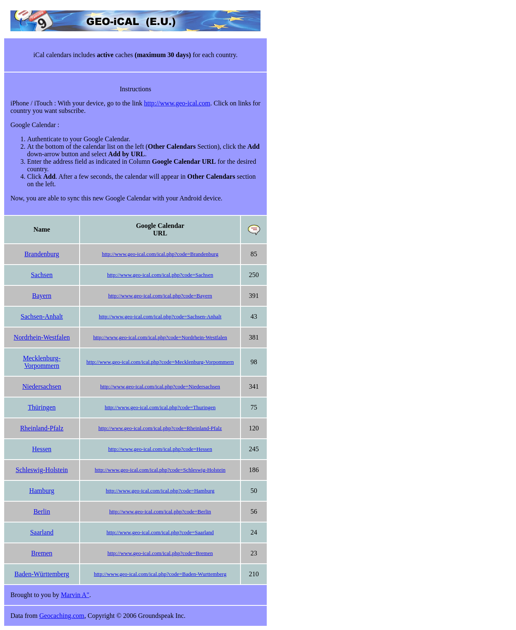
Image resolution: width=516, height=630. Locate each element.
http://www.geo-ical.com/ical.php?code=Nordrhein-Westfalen (160, 337)
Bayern (41, 295)
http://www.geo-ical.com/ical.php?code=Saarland (159, 532)
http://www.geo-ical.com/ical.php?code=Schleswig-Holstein (160, 470)
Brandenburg (42, 254)
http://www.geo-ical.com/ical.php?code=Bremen (160, 553)
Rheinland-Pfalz (41, 428)
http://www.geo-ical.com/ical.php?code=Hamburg (160, 491)
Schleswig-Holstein (42, 469)
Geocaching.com (61, 615)
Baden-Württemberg (42, 574)
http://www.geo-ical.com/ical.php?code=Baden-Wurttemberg (160, 574)
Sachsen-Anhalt (42, 316)
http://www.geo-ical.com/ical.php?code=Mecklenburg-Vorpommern (160, 362)
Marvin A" (75, 594)
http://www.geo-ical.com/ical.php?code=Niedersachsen (160, 386)
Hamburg (41, 490)
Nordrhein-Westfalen (42, 337)
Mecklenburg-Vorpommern (41, 362)
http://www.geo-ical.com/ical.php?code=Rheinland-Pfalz (160, 428)
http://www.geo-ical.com (177, 103)
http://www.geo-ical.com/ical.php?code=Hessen (160, 449)
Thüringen (42, 407)
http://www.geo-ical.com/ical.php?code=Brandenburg (160, 254)
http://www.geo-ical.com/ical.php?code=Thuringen (160, 407)
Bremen (42, 553)
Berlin (41, 511)
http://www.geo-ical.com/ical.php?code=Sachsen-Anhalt (160, 316)
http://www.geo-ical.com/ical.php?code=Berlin (160, 511)
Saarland (41, 532)
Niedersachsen (42, 386)
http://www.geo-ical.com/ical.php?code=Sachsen (160, 275)
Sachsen (42, 274)
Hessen (41, 448)
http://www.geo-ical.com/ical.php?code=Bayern (160, 295)
